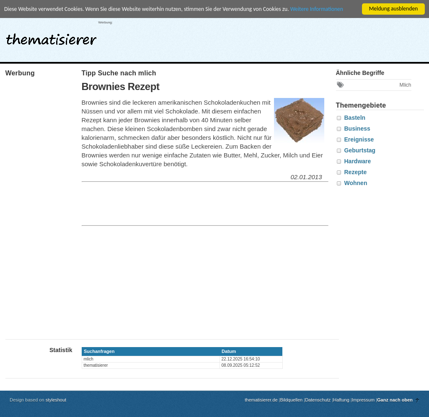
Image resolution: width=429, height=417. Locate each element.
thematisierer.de (261, 399)
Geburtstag (360, 150)
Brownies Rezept (121, 86)
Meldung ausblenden (393, 8)
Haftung (341, 399)
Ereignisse (359, 139)
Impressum (363, 399)
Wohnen (355, 183)
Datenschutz (318, 399)
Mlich (405, 85)
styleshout (56, 399)
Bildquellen (291, 399)
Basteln (355, 117)
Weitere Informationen (316, 9)
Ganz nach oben (395, 399)
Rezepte (355, 172)
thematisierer (51, 37)
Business (357, 128)
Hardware (357, 161)
